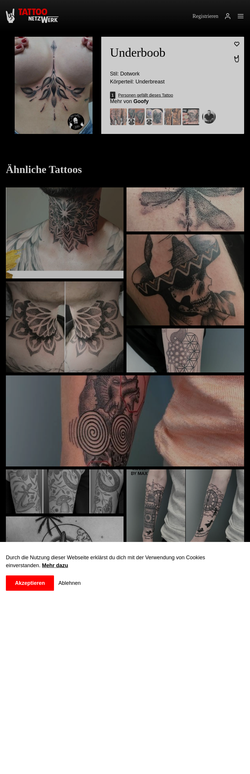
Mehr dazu (57, 565)
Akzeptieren (31, 583)
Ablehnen (72, 583)
